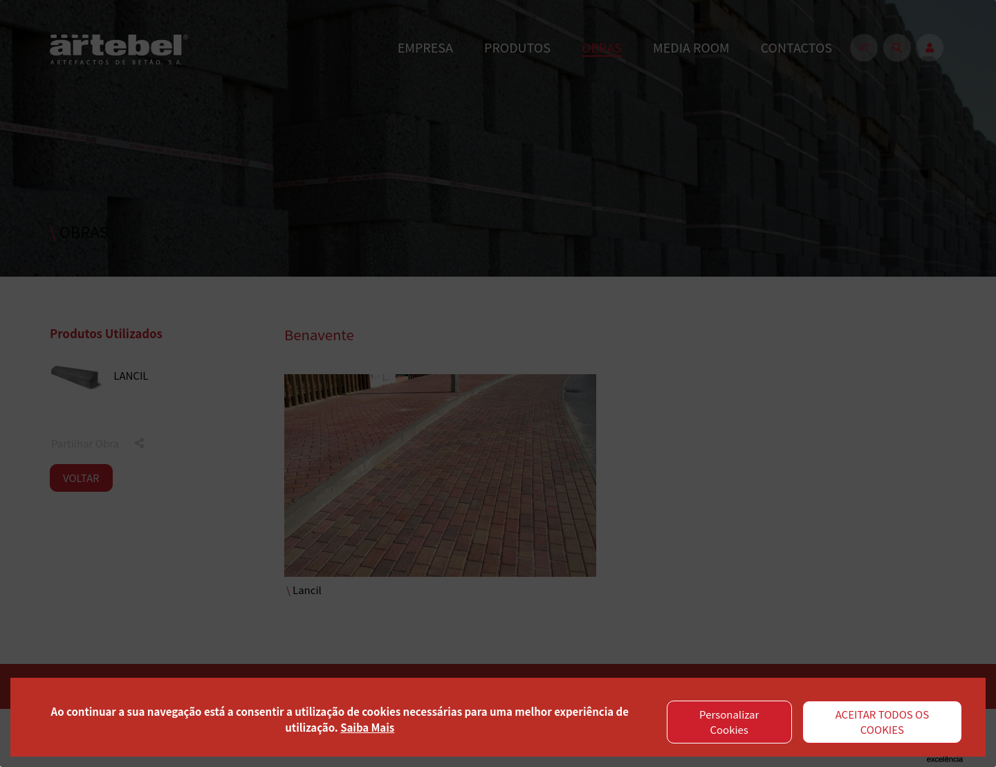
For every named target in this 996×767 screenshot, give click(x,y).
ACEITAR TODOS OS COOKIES (883, 722)
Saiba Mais (367, 727)
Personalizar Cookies (729, 722)
